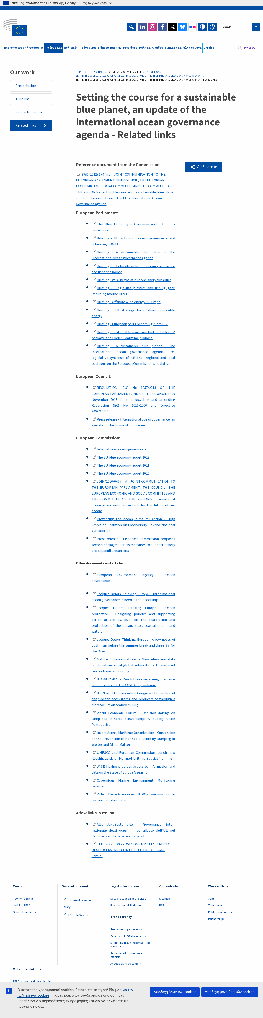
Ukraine (209, 48)
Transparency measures (126, 929)
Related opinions (29, 112)
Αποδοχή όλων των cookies (175, 992)
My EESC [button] (249, 48)
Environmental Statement (126, 905)
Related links (26, 126)
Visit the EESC (21, 905)
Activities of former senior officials (127, 955)
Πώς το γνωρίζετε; (96, 3)
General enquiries (24, 912)
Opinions (155, 72)
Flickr (192, 27)
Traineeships (216, 905)
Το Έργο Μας (95, 72)
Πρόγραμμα (88, 48)
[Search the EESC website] (100, 27)
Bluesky (182, 27)
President (130, 48)
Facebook (162, 27)
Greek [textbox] (226, 27)
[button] (204, 167)
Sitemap (164, 899)
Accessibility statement (125, 964)
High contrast (202, 27)
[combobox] (239, 27)
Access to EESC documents (128, 936)
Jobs (211, 899)
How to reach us (23, 899)
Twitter (172, 27)
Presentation (26, 85)
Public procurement (221, 912)
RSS (161, 905)
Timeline (23, 99)
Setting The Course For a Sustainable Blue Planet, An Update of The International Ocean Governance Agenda (138, 76)
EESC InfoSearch (75, 915)
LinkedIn (142, 27)
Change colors (212, 27)
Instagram (152, 27)
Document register (76, 900)
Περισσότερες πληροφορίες (23, 48)
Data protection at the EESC (128, 899)
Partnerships (216, 919)
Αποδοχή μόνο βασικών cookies (229, 992)
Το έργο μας (53, 48)
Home (79, 72)
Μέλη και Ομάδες (151, 48)
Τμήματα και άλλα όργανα (183, 48)
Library (66, 907)
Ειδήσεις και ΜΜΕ (109, 48)
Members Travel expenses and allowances (130, 945)
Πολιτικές (71, 48)
